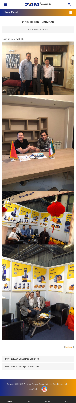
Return (68, 349)
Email (47, 401)
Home (9, 401)
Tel (28, 401)
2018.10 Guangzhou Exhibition (25, 368)
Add (66, 401)
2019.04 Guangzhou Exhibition (25, 361)
